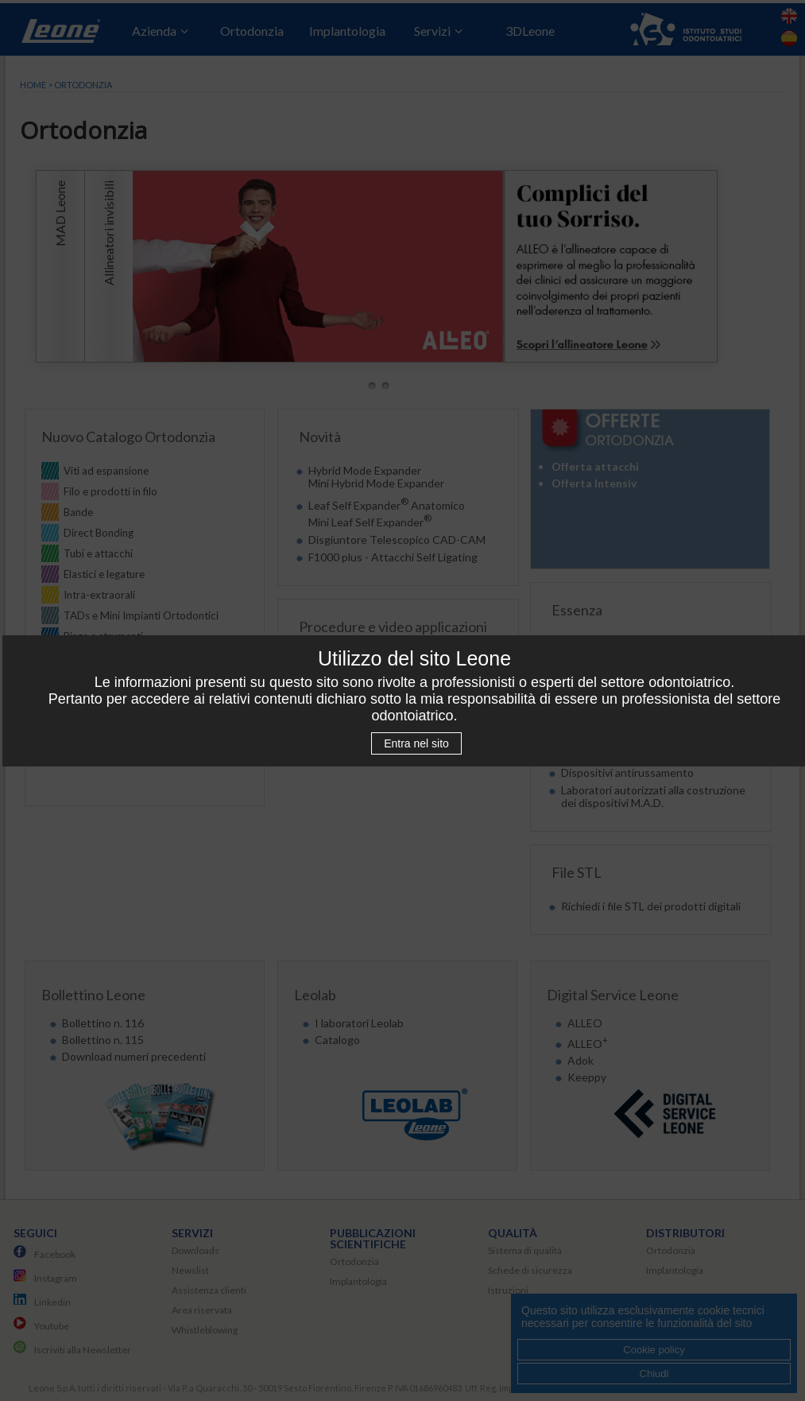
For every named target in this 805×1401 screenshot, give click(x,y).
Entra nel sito (416, 743)
